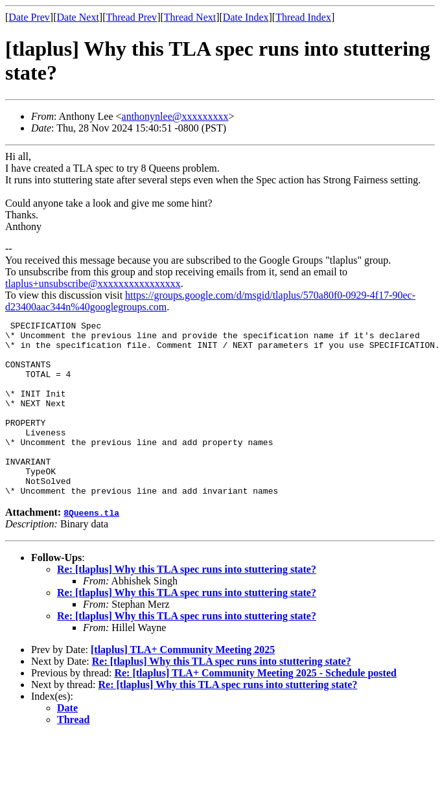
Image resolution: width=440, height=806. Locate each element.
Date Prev (29, 17)
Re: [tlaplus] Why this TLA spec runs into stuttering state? (186, 604)
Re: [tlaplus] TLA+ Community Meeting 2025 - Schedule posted (255, 707)
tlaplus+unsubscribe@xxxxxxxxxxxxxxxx (93, 283)
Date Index (246, 17)
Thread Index (303, 17)
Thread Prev (131, 17)
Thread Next (190, 17)
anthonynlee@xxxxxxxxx (175, 116)
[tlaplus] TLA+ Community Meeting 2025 (183, 684)
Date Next (78, 17)
